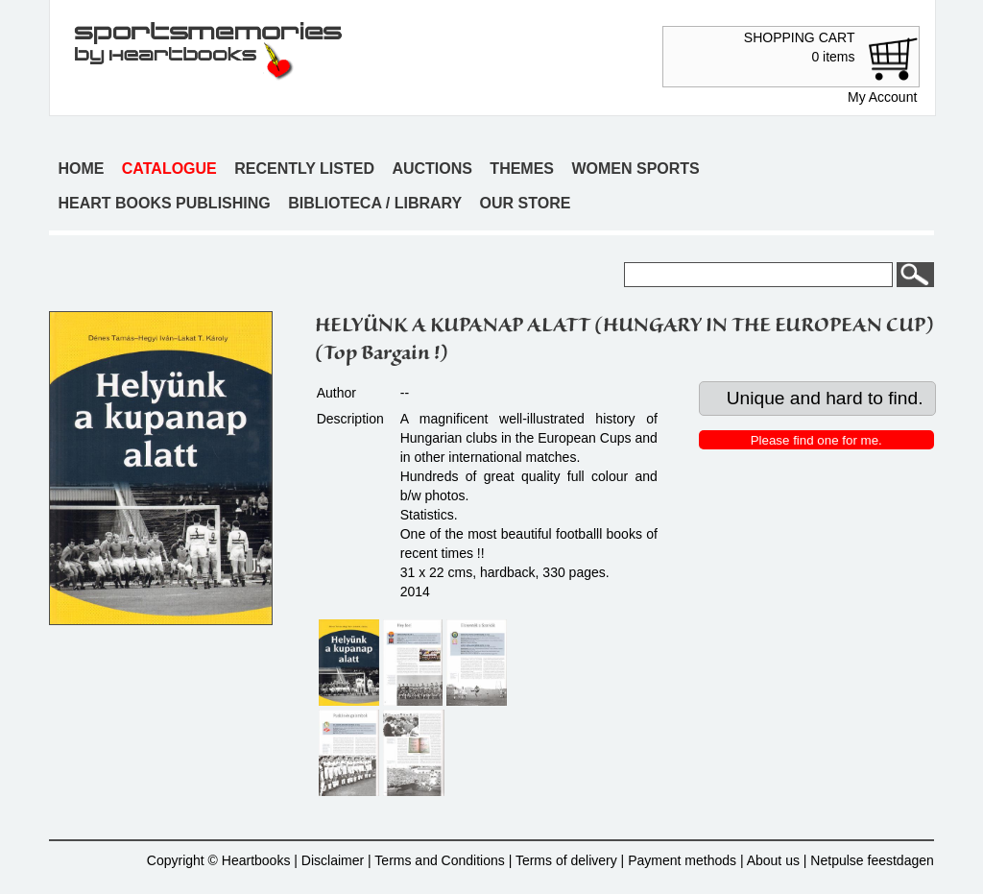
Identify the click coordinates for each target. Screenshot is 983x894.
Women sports (635, 168)
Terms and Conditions (439, 860)
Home (81, 168)
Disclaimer (332, 860)
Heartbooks (256, 860)
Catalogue (169, 168)
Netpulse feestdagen (871, 860)
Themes (522, 168)
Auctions (432, 168)
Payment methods (682, 860)
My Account (882, 97)
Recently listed (304, 168)
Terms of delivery (566, 860)
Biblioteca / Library (375, 203)
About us (773, 860)
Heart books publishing (164, 203)
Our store (525, 203)
